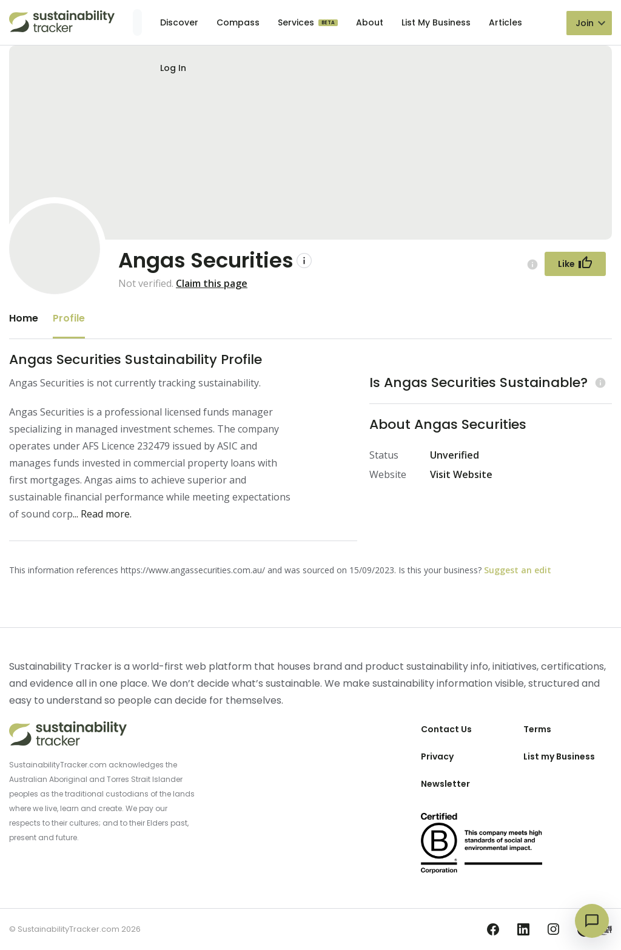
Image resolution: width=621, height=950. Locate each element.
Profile (69, 318)
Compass (238, 22)
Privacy (437, 756)
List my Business (559, 756)
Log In (173, 68)
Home (23, 318)
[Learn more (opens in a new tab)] (598, 382)
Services (297, 22)
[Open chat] (592, 921)
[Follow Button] (575, 264)
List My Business (436, 22)
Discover (179, 22)
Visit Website (461, 474)
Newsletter (445, 784)
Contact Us (446, 729)
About (369, 22)
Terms (537, 729)
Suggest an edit (517, 570)
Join (585, 23)
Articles (505, 22)
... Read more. (102, 513)
